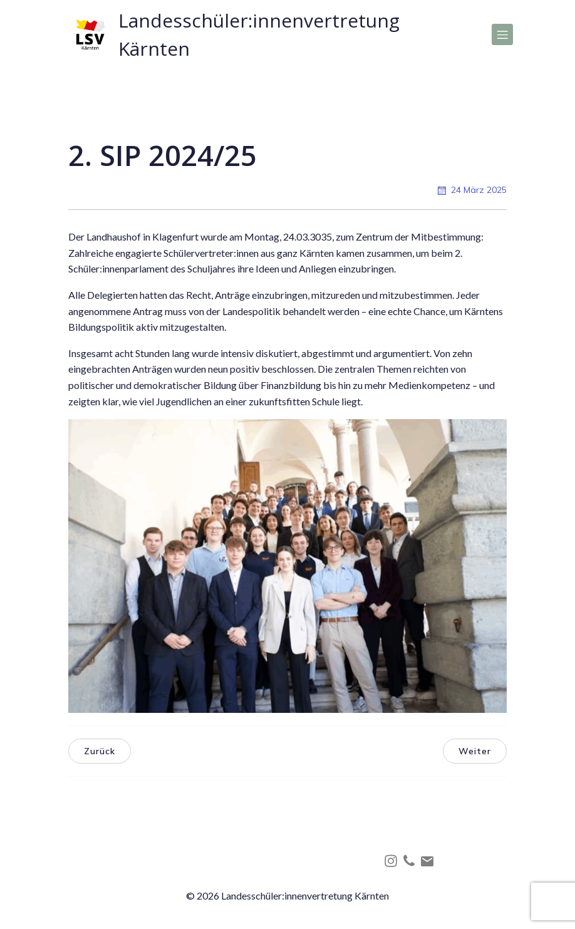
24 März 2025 (471, 190)
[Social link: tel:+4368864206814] (410, 861)
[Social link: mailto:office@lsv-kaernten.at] (429, 861)
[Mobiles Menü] (502, 34)
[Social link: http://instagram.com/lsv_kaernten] (392, 861)
